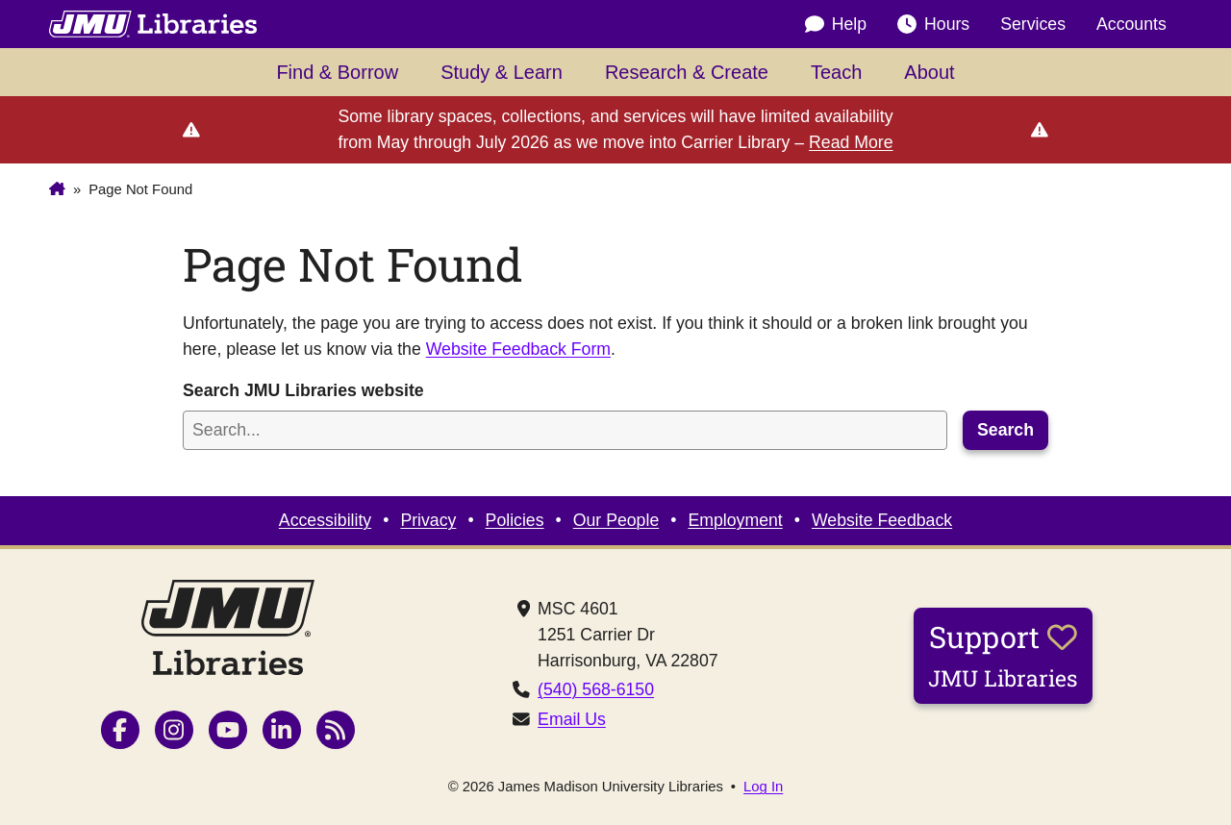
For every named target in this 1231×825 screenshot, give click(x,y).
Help (836, 24)
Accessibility (325, 520)
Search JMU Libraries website (303, 390)
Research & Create (686, 72)
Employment (735, 520)
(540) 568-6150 (596, 689)
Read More (851, 142)
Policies (515, 520)
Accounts (1131, 24)
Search (1005, 429)
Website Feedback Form (518, 349)
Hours (933, 24)
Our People (616, 520)
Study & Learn (501, 72)
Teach (836, 72)
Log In (763, 787)
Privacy (428, 520)
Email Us (572, 719)
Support (1003, 654)
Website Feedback (882, 520)
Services (1033, 24)
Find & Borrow (337, 72)
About (929, 72)
